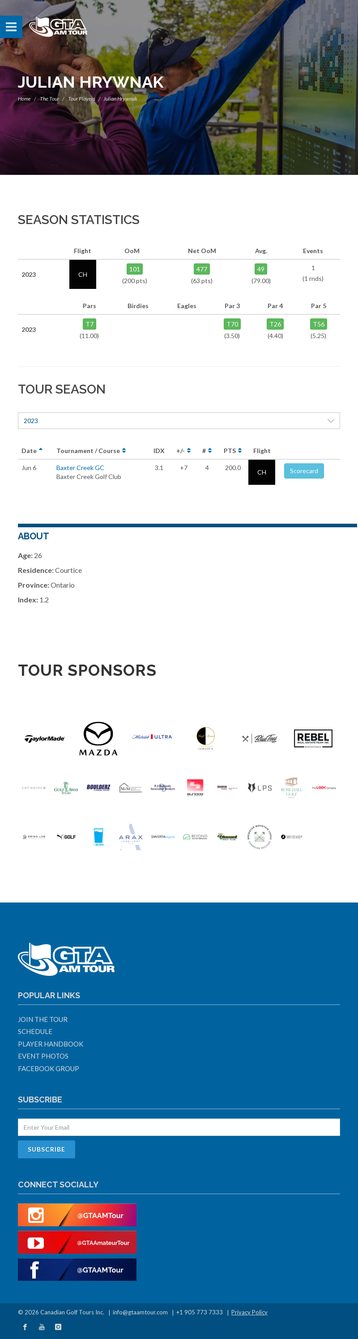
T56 (318, 324)
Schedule (35, 1031)
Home (24, 98)
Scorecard (304, 471)
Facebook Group (48, 1068)
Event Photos (43, 1056)
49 (260, 269)
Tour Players (81, 98)
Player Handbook (50, 1044)
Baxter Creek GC (80, 467)
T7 (89, 324)
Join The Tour (43, 1019)
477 (201, 269)
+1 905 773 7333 (199, 1312)
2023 (179, 420)
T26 (275, 324)
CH (261, 472)
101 (134, 269)
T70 (232, 324)
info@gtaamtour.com (140, 1312)
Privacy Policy (249, 1312)
